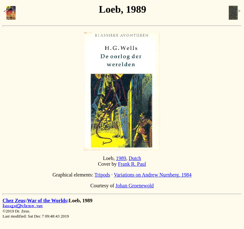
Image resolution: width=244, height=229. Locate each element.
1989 (121, 158)
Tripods (102, 174)
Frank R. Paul (132, 164)
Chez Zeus (14, 200)
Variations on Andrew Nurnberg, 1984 (153, 174)
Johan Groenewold (134, 185)
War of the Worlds (47, 200)
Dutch (135, 158)
